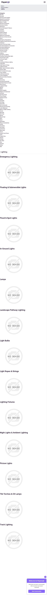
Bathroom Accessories (5, 35)
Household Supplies (4, 48)
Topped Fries (3, 136)
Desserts (2, 143)
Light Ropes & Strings (4, 65)
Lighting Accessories (4, 74)
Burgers (1, 137)
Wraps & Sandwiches (4, 122)
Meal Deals (2, 130)
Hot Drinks (2, 127)
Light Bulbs (2, 63)
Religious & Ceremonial (5, 91)
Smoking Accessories (4, 81)
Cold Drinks (2, 128)
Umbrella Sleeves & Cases (5, 82)
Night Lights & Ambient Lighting (7, 68)
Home (2, 6)
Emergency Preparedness (5, 39)
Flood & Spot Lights (4, 57)
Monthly (2, 14)
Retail (1, 120)
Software (2, 93)
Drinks (1, 145)
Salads (1, 124)
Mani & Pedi (2, 117)
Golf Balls (2, 100)
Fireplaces (2, 42)
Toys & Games (3, 96)
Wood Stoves (3, 84)
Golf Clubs (2, 103)
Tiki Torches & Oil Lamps (5, 71)
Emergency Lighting (4, 54)
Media (1, 88)
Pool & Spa (2, 79)
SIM (1, 146)
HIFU (1, 118)
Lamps (1, 60)
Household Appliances (5, 47)
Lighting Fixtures (3, 66)
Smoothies (2, 125)
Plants (1, 78)
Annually (2, 16)
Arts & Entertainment (4, 20)
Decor (1, 38)
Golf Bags (2, 102)
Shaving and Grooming (5, 106)
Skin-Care (2, 114)
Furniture (2, 29)
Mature (1, 87)
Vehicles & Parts (3, 97)
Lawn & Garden (3, 51)
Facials (1, 111)
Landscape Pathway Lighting (6, 62)
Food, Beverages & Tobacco (6, 28)
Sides (1, 134)
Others (1, 99)
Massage (2, 112)
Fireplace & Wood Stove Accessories (8, 41)
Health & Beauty (3, 32)
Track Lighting (3, 72)
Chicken (1, 139)
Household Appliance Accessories (7, 45)
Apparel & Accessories (5, 19)
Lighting (2, 53)
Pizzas (1, 131)
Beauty (1, 115)
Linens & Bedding (4, 75)
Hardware (2, 31)
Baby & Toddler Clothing (5, 109)
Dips (1, 142)
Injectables (2, 121)
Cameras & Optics (4, 25)
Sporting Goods (3, 94)
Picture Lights (3, 69)
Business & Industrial (4, 23)
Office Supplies (3, 90)
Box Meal (2, 140)
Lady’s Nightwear (3, 108)
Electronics (2, 26)
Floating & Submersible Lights (6, 56)
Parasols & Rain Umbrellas (5, 77)
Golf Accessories (3, 105)
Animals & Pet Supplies (5, 17)
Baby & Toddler (3, 22)
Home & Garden (3, 34)
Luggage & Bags (3, 85)
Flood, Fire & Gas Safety (5, 44)
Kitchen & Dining (3, 50)
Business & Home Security (5, 36)
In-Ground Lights (3, 59)
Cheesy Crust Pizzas (4, 133)
